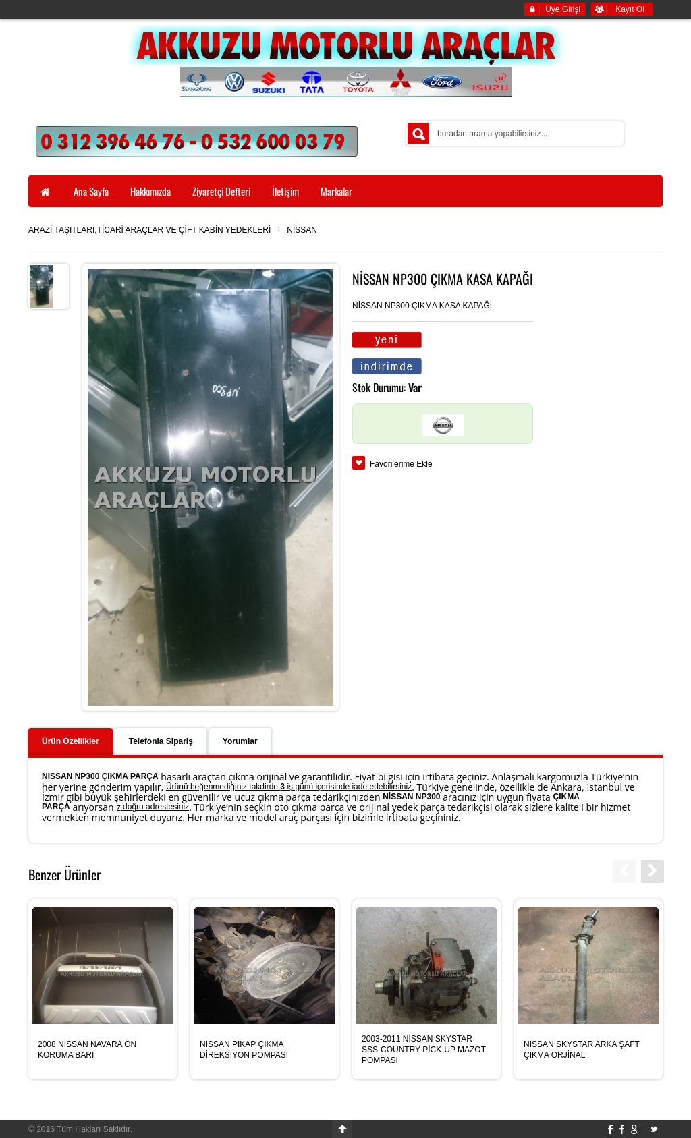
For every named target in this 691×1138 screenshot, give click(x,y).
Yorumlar (240, 741)
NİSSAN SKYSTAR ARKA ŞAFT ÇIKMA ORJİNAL (582, 1050)
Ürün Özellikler (70, 741)
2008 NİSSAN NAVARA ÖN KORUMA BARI (87, 1050)
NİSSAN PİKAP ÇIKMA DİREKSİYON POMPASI (244, 1050)
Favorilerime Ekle (401, 464)
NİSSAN (302, 230)
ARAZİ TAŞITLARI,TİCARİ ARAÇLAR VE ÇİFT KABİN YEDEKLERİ (149, 230)
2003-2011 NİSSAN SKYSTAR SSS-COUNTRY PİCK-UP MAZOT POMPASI (424, 1049)
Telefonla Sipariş (161, 741)
